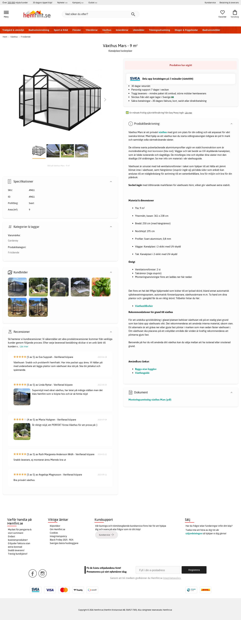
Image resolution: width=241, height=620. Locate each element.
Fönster (76, 30)
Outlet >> (92, 2)
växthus (163, 132)
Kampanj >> (77, 2)
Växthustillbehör (144, 306)
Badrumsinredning (39, 30)
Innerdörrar (122, 30)
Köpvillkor (55, 525)
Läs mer (24, 346)
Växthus (106, 30)
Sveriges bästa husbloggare (64, 543)
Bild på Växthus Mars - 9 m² (59, 165)
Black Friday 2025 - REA (61, 539)
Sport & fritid (61, 30)
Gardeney (13, 240)
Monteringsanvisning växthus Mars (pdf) (150, 399)
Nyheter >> (62, 2)
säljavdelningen (194, 533)
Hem (5, 36)
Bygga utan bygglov (145, 369)
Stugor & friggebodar (186, 30)
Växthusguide (142, 372)
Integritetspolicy (58, 536)
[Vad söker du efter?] (100, 14)
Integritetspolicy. (172, 578)
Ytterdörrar (92, 30)
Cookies (54, 532)
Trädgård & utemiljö (13, 30)
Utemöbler (138, 30)
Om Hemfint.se (57, 529)
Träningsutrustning (159, 30)
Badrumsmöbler (211, 30)
